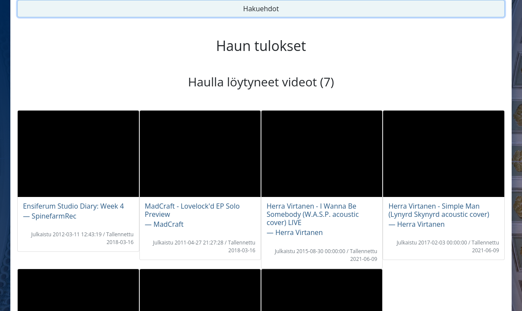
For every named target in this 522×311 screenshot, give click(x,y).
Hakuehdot (261, 8)
